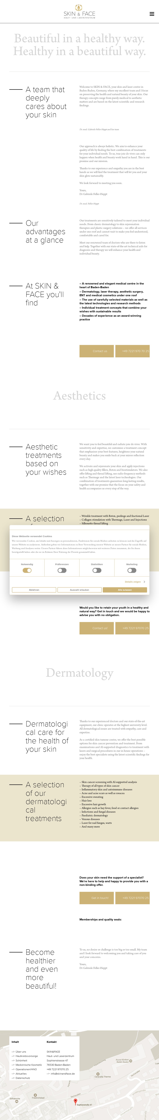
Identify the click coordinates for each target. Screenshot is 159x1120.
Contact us (100, 351)
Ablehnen (34, 589)
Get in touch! (99, 898)
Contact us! (100, 628)
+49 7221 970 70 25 (135, 351)
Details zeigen (133, 581)
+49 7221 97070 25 (136, 628)
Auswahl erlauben (79, 589)
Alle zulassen (125, 589)
